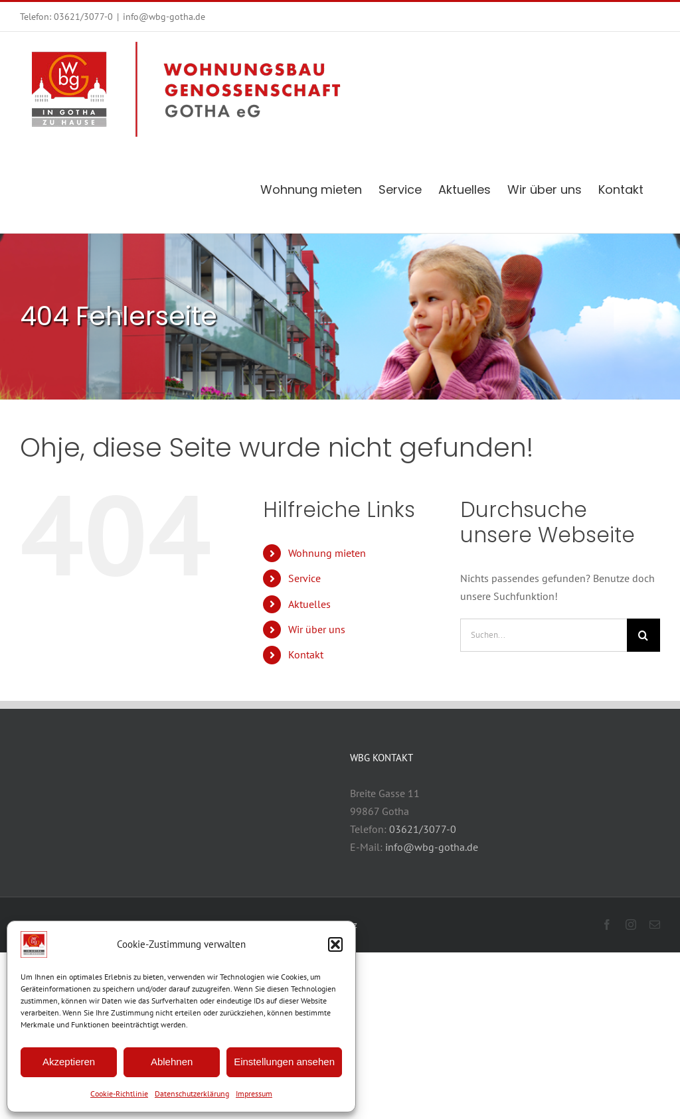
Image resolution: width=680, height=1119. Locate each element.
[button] (335, 944)
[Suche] (643, 635)
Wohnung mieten (327, 553)
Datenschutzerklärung (192, 1093)
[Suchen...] (543, 635)
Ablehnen (172, 1061)
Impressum (254, 1093)
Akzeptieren (68, 1061)
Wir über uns (316, 629)
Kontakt (305, 654)
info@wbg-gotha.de (164, 17)
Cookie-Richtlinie (119, 1093)
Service (304, 578)
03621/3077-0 (83, 17)
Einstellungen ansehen (284, 1061)
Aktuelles (309, 604)
